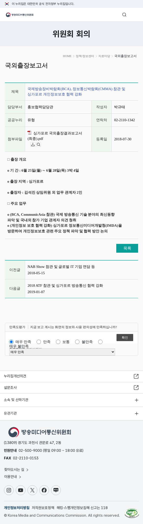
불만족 (87, 342)
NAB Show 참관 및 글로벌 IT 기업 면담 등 (61, 267)
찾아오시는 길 (16, 469)
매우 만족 (23, 342)
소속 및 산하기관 (16, 400)
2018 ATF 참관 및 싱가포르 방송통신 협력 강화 (65, 285)
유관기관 (10, 413)
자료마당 (104, 56)
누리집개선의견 (15, 376)
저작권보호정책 (43, 508)
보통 (66, 342)
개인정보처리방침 (16, 508)
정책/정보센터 (85, 56)
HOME (67, 56)
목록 (127, 248)
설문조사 (10, 387)
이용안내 (13, 477)
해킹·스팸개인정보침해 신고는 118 (82, 508)
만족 (47, 342)
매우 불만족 (19, 346)
